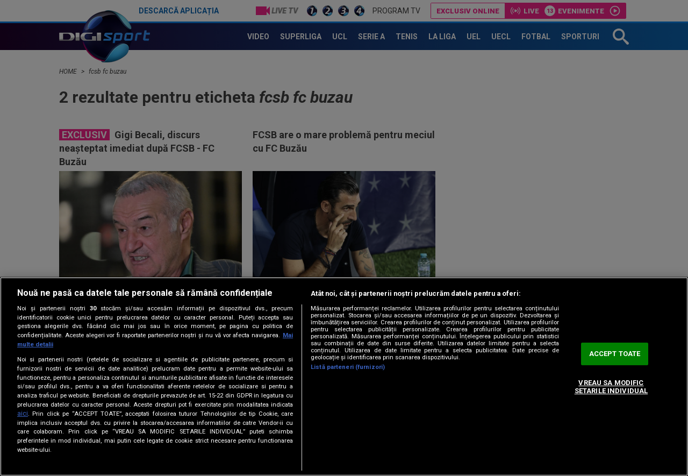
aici (22, 413)
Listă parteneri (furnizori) (348, 367)
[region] (344, 376)
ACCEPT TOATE (615, 354)
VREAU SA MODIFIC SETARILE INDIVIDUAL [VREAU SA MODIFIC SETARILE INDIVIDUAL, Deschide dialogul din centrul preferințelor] (611, 387)
